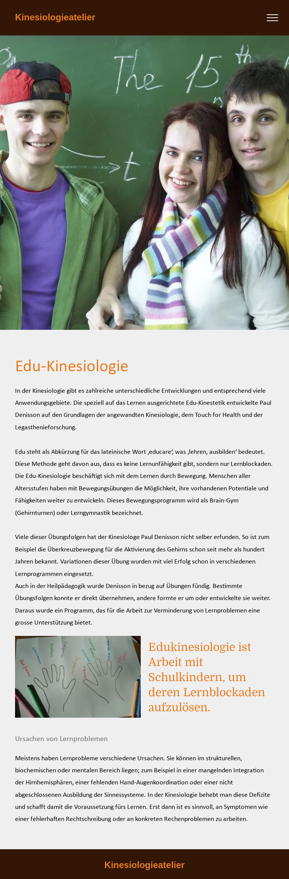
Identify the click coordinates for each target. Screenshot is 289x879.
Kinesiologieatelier (55, 17)
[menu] (272, 18)
